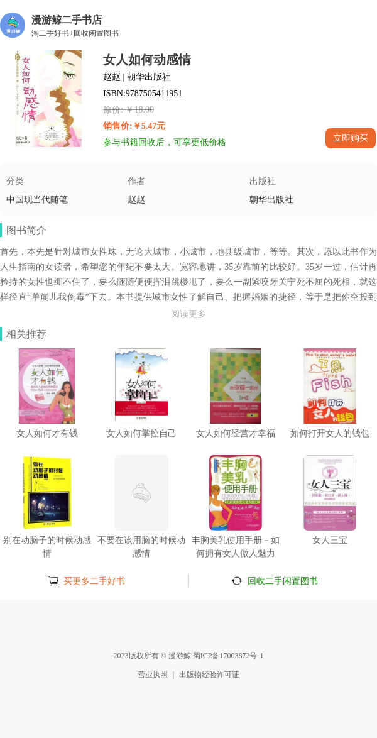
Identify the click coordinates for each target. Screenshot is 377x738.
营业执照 (153, 674)
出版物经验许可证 (209, 674)
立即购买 (350, 138)
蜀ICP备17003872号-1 (228, 655)
